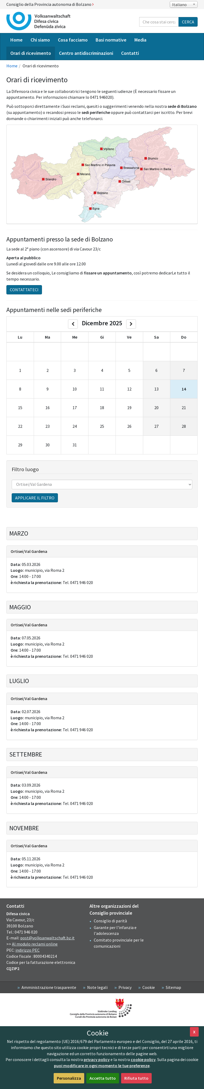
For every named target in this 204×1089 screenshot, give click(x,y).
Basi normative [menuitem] (111, 40)
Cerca (188, 21)
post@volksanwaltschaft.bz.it (47, 937)
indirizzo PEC (27, 950)
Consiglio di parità (110, 920)
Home (12, 65)
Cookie (148, 987)
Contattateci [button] (24, 289)
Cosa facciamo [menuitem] (73, 40)
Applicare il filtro (34, 497)
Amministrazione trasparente (49, 987)
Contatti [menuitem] (130, 53)
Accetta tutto (103, 1078)
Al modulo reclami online (35, 944)
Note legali (97, 987)
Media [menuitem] (140, 40)
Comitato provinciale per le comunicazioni (119, 943)
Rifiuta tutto (136, 1078)
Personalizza (69, 1078)
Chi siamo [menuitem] (40, 40)
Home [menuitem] (16, 40)
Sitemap (173, 987)
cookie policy (143, 1059)
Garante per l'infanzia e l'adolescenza (115, 930)
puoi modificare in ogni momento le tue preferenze (102, 1065)
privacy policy (97, 1059)
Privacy (124, 987)
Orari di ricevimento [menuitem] (30, 53)
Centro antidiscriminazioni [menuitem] (86, 53)
